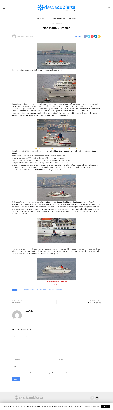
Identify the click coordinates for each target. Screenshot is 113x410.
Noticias (40, 18)
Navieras (72, 18)
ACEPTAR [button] (105, 406)
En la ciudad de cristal (56, 18)
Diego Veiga (20, 36)
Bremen (21, 290)
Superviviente (16, 302)
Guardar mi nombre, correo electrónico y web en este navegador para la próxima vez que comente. (41, 373)
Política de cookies (92, 407)
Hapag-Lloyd (50, 290)
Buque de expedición (30, 290)
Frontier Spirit (41, 290)
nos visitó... (59, 290)
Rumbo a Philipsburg (94, 302)
